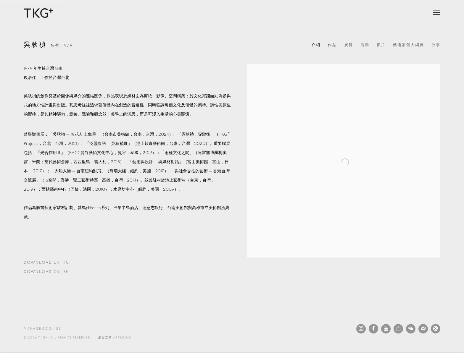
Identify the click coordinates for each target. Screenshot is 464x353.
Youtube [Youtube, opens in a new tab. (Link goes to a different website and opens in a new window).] (386, 328)
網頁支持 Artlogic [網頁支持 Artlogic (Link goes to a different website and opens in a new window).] (115, 337)
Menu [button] (435, 13)
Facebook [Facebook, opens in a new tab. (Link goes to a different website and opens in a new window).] (373, 328)
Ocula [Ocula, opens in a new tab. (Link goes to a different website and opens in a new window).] (398, 328)
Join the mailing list (423, 328)
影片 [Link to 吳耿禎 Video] (381, 45)
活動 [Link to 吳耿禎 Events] (364, 45)
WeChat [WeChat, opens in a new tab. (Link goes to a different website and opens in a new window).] (410, 328)
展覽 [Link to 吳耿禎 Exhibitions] (348, 45)
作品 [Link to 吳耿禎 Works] (332, 45)
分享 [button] (435, 45)
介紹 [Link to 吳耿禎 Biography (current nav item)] (316, 45)
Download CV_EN (57, 273)
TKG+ (38, 13)
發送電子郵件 (435, 328)
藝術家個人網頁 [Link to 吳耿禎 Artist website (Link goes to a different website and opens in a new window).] (408, 45)
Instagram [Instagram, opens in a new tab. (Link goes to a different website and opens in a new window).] (361, 328)
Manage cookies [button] (42, 328)
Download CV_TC (57, 264)
